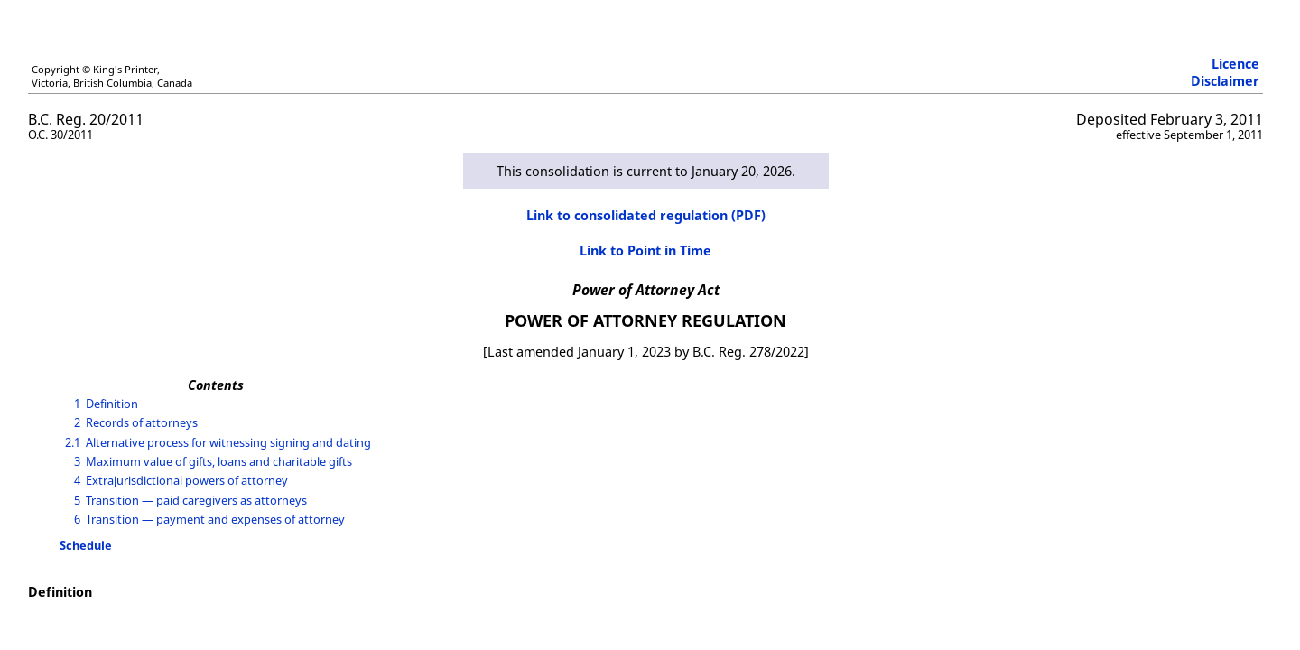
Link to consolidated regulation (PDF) (646, 215)
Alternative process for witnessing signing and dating (228, 442)
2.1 (72, 442)
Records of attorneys (142, 422)
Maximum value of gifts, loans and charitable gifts (219, 461)
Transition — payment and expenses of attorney (215, 519)
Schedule (86, 545)
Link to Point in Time (645, 250)
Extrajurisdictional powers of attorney (187, 480)
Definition (112, 403)
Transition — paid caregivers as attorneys (196, 500)
